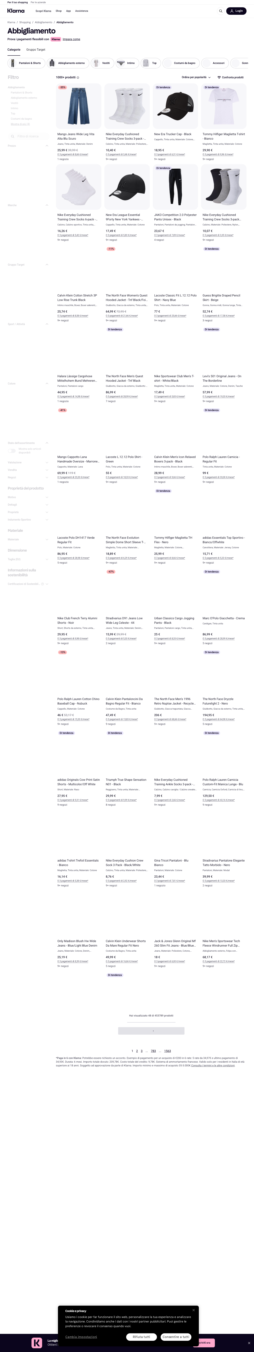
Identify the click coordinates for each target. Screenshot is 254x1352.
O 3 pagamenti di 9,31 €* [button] (69, 800)
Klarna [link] (11, 22)
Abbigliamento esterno (24, 97)
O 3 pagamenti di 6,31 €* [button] (166, 154)
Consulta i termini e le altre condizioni (213, 1065)
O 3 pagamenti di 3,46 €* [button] (118, 154)
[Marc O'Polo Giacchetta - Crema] (224, 608)
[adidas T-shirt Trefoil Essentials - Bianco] (78, 850)
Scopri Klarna (43, 11)
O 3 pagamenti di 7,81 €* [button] (166, 880)
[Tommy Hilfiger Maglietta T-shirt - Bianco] (224, 124)
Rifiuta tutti (141, 1337)
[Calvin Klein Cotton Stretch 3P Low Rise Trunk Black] (78, 285)
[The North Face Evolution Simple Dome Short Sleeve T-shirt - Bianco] (127, 527)
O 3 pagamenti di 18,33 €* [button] (119, 477)
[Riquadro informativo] (78, 78)
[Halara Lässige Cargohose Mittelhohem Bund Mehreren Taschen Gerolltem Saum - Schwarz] (78, 366)
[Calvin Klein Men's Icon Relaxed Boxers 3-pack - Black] (175, 446)
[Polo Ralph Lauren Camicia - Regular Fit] (224, 446)
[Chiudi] (194, 1310)
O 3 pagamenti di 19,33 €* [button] (215, 396)
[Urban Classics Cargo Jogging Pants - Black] (175, 608)
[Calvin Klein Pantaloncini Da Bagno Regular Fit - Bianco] (127, 688)
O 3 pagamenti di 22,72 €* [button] (215, 961)
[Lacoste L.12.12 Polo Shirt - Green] (127, 446)
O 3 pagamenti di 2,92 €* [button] (118, 880)
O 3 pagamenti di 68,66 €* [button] (167, 719)
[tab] (13, 50)
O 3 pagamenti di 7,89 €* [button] (166, 235)
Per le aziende (38, 2)
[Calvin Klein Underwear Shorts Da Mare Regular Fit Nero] (127, 931)
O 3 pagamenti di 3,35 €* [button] (215, 235)
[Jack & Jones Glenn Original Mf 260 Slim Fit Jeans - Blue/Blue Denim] (175, 931)
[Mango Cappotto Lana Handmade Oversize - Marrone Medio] (78, 446)
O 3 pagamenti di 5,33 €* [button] (118, 638)
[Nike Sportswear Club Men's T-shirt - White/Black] (175, 366)
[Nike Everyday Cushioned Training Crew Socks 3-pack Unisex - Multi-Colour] (224, 204)
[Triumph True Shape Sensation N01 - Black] (127, 769)
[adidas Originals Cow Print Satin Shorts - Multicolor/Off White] (78, 769)
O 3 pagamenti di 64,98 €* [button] (215, 719)
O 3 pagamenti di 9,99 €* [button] (118, 800)
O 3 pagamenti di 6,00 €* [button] (166, 961)
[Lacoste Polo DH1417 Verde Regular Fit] (78, 527)
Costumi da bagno (21, 118)
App (68, 11)
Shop (59, 11)
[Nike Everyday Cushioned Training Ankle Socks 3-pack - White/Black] (175, 769)
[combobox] (196, 77)
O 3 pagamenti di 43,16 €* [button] (215, 800)
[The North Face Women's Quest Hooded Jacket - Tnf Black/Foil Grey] (127, 285)
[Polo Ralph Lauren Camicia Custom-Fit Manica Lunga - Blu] (224, 769)
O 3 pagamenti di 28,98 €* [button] (70, 558)
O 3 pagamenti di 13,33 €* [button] (215, 880)
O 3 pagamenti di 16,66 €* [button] (119, 961)
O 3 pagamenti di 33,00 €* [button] (215, 477)
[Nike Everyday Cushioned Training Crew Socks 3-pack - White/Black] (127, 124)
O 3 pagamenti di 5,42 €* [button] (69, 235)
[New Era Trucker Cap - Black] (175, 124)
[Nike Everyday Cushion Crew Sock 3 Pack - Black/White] (127, 850)
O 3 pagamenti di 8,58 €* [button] (69, 315)
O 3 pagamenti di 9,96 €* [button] (215, 154)
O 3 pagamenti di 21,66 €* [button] (119, 315)
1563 (167, 1051)
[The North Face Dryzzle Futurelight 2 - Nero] (224, 688)
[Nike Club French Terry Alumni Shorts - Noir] (78, 608)
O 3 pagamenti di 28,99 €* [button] (119, 396)
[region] (128, 1326)
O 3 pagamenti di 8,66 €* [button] (69, 154)
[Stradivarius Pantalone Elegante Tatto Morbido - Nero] (224, 850)
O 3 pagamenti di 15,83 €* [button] (119, 719)
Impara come (71, 39)
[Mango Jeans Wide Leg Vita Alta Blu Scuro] (78, 124)
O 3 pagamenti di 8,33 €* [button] (166, 638)
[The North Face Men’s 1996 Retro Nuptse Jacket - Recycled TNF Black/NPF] (175, 688)
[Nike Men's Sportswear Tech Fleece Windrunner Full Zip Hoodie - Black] (224, 931)
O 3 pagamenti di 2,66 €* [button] (166, 800)
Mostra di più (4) (20, 124)
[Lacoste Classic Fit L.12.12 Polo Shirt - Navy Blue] (175, 285)
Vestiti (14, 103)
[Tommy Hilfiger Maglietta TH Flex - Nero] (175, 527)
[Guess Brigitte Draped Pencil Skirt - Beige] (224, 285)
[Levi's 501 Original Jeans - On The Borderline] (224, 366)
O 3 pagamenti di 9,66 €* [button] (166, 477)
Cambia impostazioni (81, 1337)
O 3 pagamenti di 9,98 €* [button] (69, 638)
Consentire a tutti (176, 1337)
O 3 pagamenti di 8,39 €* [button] (69, 961)
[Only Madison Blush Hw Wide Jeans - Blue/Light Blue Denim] (78, 931)
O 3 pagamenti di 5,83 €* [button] (118, 235)
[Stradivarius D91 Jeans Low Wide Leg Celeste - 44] (127, 608)
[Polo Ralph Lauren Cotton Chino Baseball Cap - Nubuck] (78, 688)
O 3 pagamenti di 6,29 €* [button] (118, 558)
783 (153, 1051)
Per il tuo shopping (17, 2)
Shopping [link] (25, 22)
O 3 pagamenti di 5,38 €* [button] (69, 880)
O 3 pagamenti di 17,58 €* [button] (215, 315)
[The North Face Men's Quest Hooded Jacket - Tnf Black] (127, 366)
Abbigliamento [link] (43, 22)
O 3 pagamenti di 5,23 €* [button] (215, 558)
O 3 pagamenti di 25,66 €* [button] (167, 315)
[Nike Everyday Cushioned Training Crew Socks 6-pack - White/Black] (78, 204)
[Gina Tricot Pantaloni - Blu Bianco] (175, 850)
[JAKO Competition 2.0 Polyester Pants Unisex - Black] (175, 204)
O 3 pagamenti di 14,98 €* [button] (70, 396)
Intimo (14, 108)
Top (13, 113)
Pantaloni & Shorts (21, 92)
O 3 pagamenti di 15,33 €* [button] (70, 719)
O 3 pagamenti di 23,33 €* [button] (70, 477)
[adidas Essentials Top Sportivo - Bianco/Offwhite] (224, 527)
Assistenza (81, 11)
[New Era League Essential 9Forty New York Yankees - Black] (127, 204)
